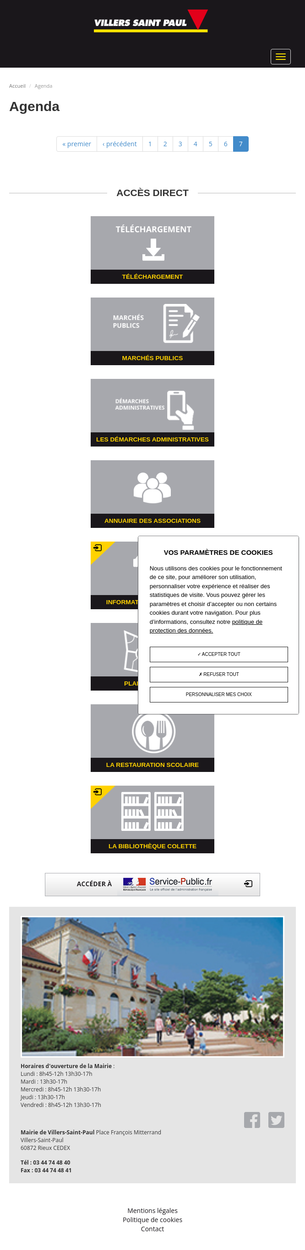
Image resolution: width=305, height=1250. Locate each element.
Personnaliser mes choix (219, 694)
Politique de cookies (152, 1219)
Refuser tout (219, 674)
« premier (76, 143)
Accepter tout (218, 654)
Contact (152, 1228)
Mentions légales (152, 1210)
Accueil (17, 85)
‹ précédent (120, 143)
